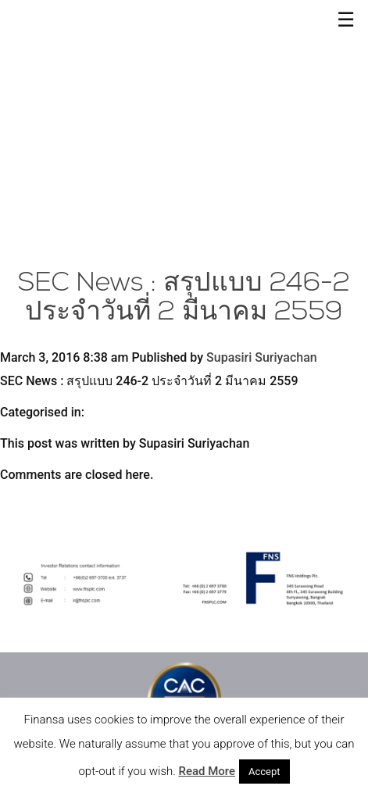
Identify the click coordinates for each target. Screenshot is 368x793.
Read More (206, 771)
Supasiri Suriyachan (261, 357)
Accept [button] (264, 771)
